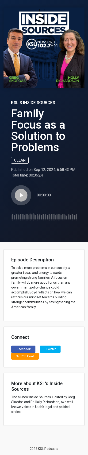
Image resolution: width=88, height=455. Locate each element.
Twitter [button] (51, 349)
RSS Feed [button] (25, 356)
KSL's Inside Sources (33, 102)
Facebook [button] (24, 349)
